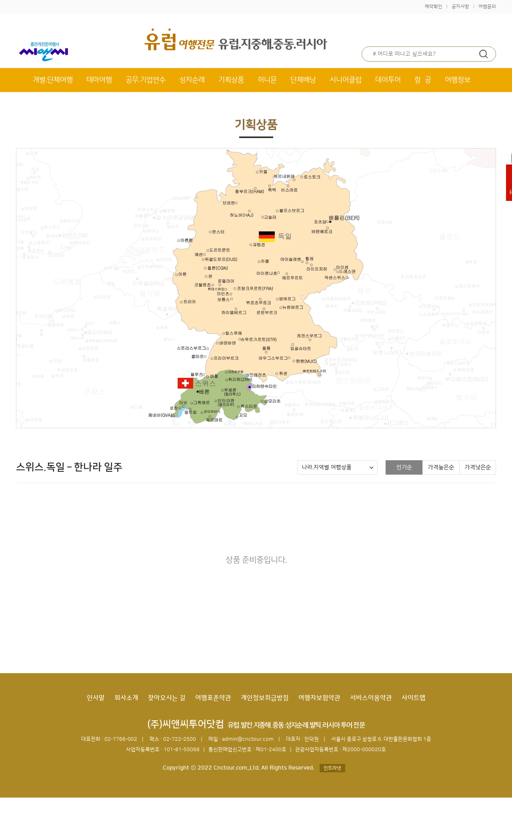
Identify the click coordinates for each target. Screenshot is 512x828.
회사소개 (126, 698)
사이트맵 (414, 698)
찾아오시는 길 (167, 698)
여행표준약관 (213, 698)
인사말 (96, 698)
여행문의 (487, 6)
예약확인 (433, 6)
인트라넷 (332, 768)
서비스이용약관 (371, 698)
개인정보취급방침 (265, 698)
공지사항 (460, 6)
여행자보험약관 (319, 698)
